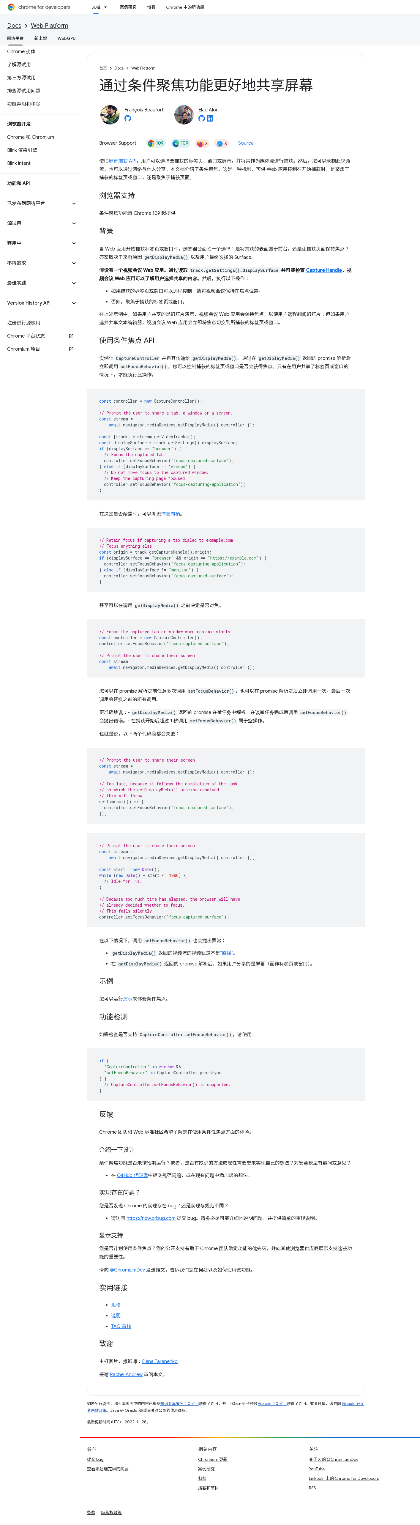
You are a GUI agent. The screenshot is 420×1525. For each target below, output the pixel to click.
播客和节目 (208, 1488)
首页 (103, 68)
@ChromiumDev (127, 1270)
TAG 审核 (121, 1326)
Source (246, 143)
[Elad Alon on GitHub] (201, 120)
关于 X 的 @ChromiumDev (333, 1459)
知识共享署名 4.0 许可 (179, 1403)
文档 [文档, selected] (96, 7)
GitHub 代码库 (132, 1176)
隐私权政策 (111, 1512)
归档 (202, 1478)
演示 (127, 999)
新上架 (40, 38)
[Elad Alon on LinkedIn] (210, 120)
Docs (14, 25)
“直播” (226, 953)
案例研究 (128, 7)
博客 (151, 7)
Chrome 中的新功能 (185, 7)
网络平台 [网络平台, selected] (15, 38)
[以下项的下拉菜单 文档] (107, 7)
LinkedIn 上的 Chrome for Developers (344, 1478)
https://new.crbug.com (151, 1218)
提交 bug (95, 1459)
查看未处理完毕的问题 (108, 1469)
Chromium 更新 (213, 1459)
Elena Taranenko (160, 1362)
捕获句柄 (170, 514)
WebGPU (67, 38)
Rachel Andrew (126, 1375)
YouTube (317, 1469)
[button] (35, 203)
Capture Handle (324, 270)
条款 (91, 1512)
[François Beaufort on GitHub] (127, 120)
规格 (116, 1305)
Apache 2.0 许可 (272, 1403)
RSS (312, 1488)
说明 (116, 1316)
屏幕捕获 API (122, 161)
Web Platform (49, 25)
